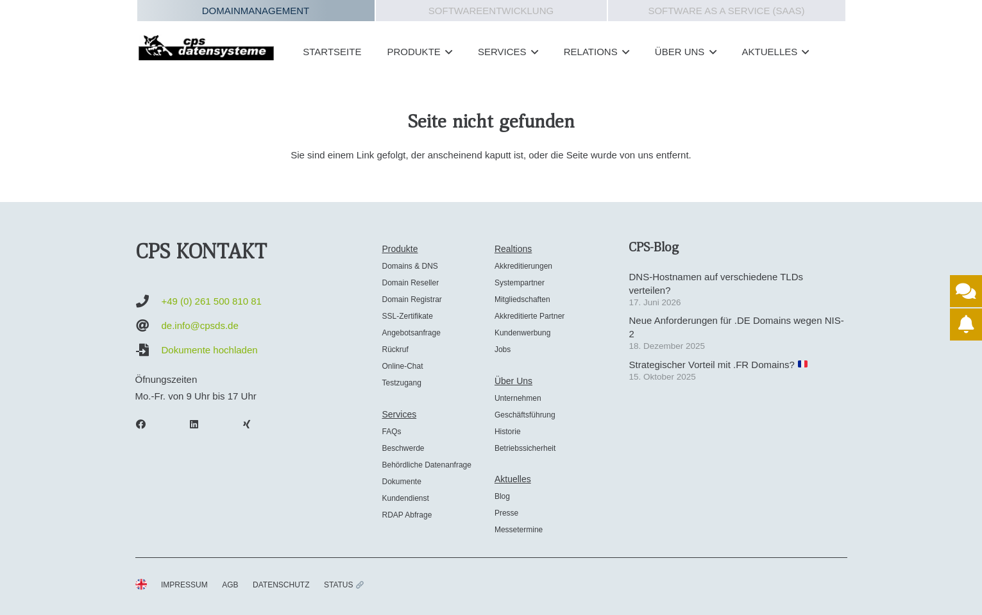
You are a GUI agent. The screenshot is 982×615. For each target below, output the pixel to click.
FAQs (391, 431)
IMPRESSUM (184, 584)
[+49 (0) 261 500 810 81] (148, 301)
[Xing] (253, 424)
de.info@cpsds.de (200, 325)
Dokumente (401, 481)
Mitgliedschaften (522, 299)
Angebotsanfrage (411, 332)
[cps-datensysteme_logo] (207, 47)
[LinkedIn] (200, 424)
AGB (230, 584)
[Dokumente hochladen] (148, 350)
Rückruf (395, 349)
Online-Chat (402, 366)
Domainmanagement (256, 10)
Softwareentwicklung (491, 10)
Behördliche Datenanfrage (426, 464)
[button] (446, 52)
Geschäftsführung (525, 414)
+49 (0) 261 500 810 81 (212, 301)
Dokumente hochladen (210, 349)
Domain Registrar (411, 299)
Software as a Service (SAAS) (726, 10)
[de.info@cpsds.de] (148, 325)
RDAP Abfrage (407, 514)
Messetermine (519, 529)
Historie (508, 431)
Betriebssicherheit (525, 448)
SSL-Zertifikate (407, 316)
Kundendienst (405, 498)
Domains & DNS (409, 266)
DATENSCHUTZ (281, 584)
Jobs (503, 349)
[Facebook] (147, 424)
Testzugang (401, 382)
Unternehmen (518, 398)
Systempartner (520, 282)
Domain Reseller (410, 282)
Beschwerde (403, 448)
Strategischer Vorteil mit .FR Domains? (718, 364)
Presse (506, 513)
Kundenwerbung (522, 332)
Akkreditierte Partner (529, 316)
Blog (502, 496)
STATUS (344, 584)
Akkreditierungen (523, 266)
